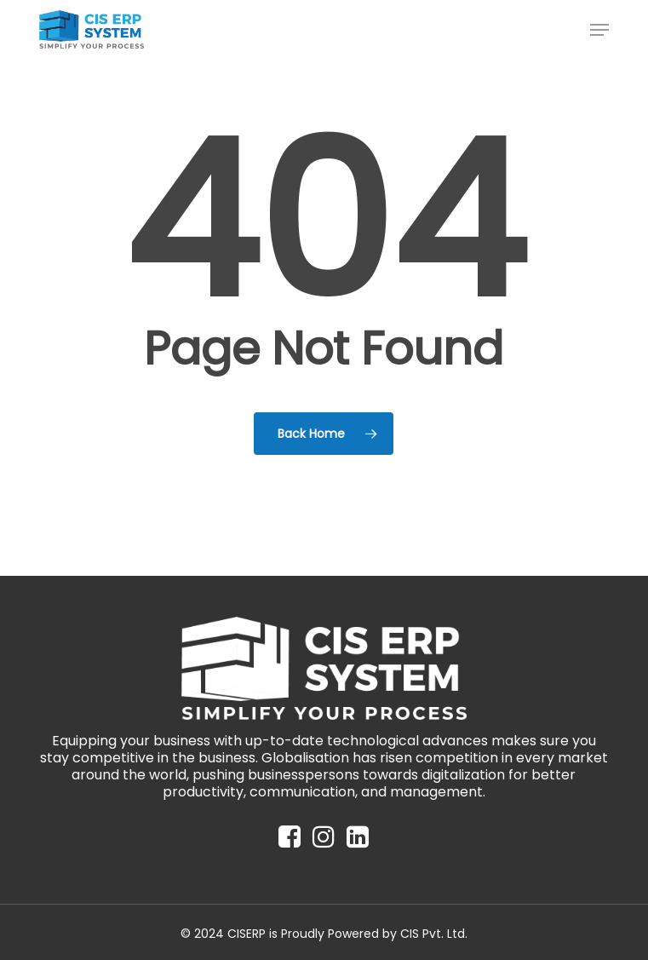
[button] (599, 29)
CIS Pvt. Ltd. (433, 933)
